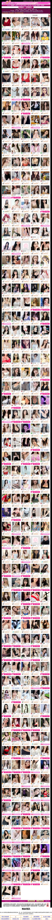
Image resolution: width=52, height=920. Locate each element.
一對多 (10, 26)
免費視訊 (19, 26)
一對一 (29, 54)
